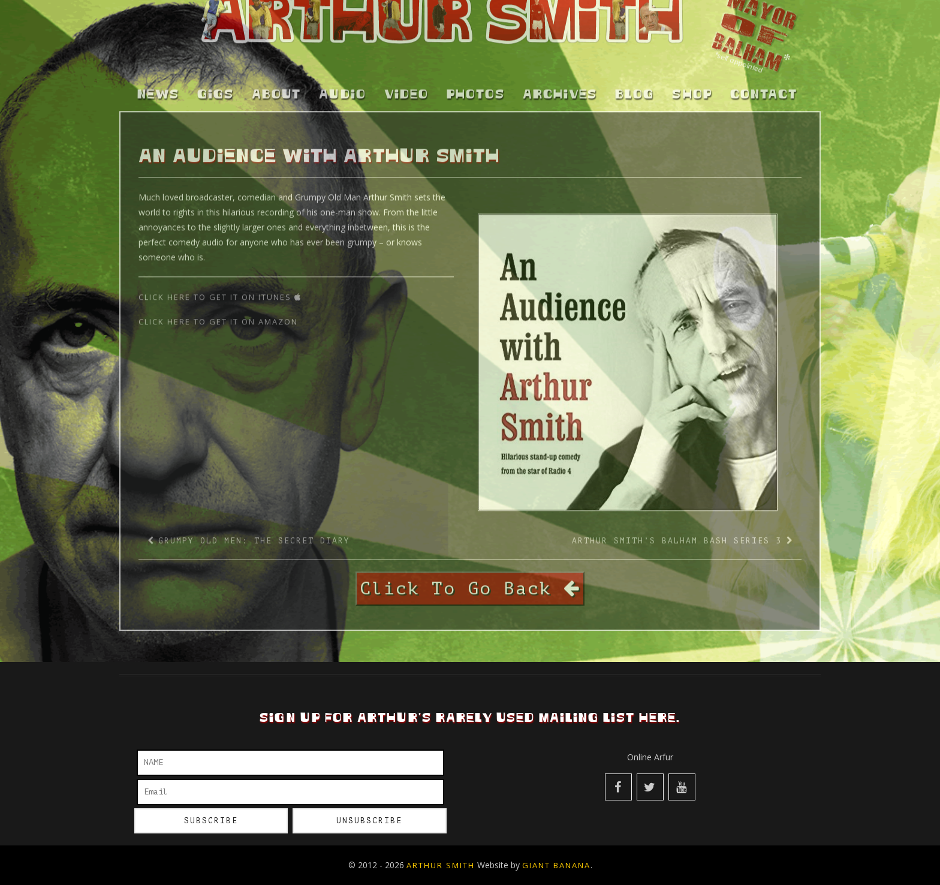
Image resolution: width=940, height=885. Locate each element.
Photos (476, 89)
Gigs (215, 89)
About (276, 89)
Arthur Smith (440, 865)
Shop (692, 89)
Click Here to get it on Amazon (219, 314)
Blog (634, 89)
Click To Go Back (470, 581)
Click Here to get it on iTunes (220, 290)
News (158, 89)
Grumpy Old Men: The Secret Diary (254, 533)
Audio (342, 89)
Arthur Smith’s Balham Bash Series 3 (677, 533)
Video (406, 89)
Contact (763, 89)
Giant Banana (556, 865)
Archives (560, 89)
